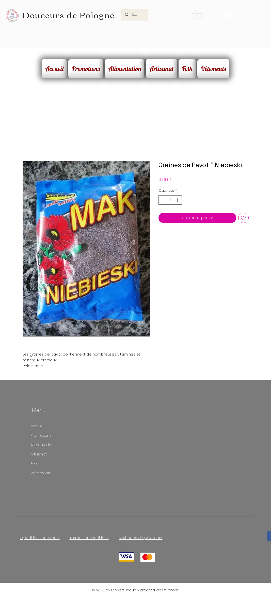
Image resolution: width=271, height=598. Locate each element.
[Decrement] (162, 200)
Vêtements (40, 473)
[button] (201, 14)
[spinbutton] (170, 200)
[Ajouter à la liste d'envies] (243, 218)
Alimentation (42, 444)
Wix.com (171, 590)
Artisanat (38, 454)
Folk (33, 463)
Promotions (41, 435)
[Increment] (178, 200)
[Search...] (135, 15)
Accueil (37, 426)
